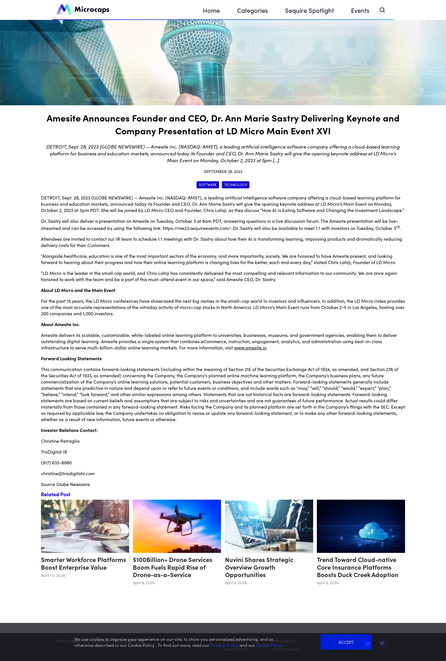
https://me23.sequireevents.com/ (197, 228)
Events (360, 10)
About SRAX (284, 641)
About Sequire (286, 649)
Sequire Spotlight (309, 10)
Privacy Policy (235, 641)
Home (211, 10)
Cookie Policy (235, 649)
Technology (235, 184)
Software (208, 184)
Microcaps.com (72, 641)
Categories (252, 10)
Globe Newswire (73, 484)
